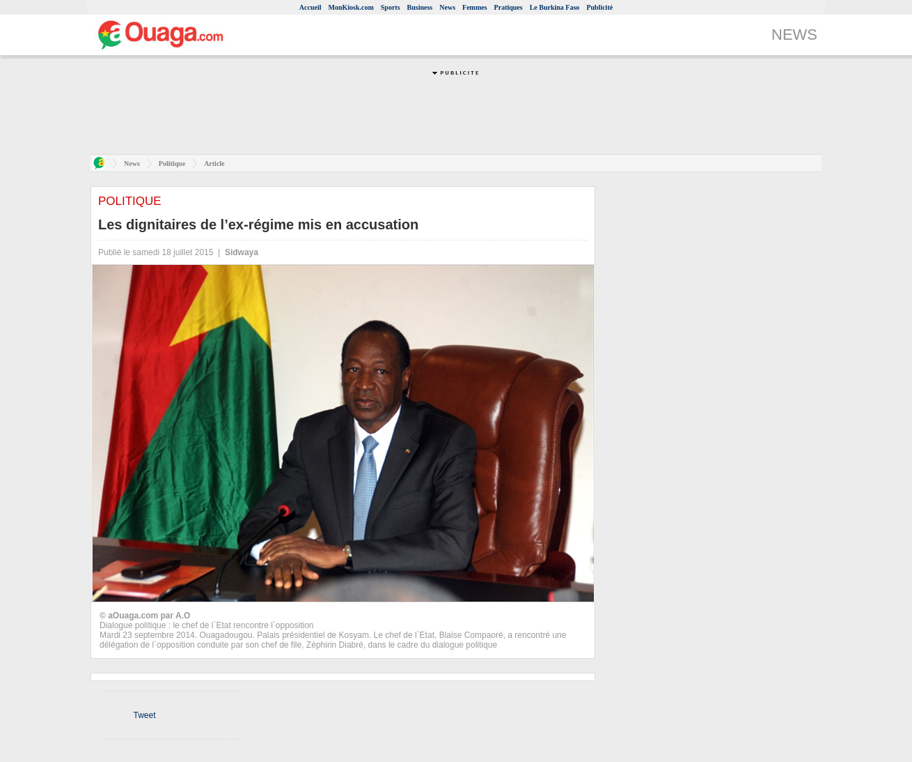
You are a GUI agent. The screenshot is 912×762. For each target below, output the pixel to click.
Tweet (144, 715)
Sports (390, 7)
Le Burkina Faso (555, 7)
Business (420, 7)
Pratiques (508, 7)
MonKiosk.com (350, 7)
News (447, 7)
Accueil (310, 7)
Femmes (474, 7)
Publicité (599, 7)
